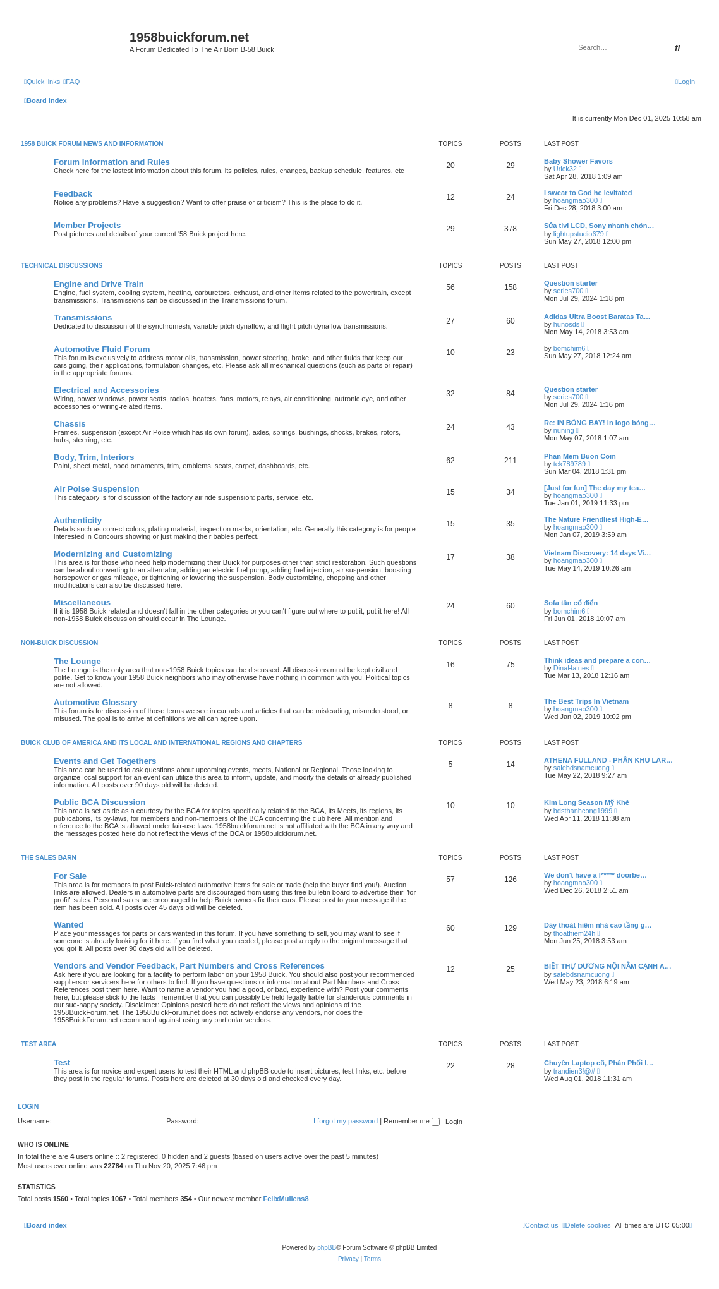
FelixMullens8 (285, 1198)
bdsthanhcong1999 (583, 810)
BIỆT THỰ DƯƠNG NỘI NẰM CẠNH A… (608, 966)
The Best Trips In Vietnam (586, 701)
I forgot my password (345, 1121)
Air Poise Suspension (97, 488)
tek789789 (569, 464)
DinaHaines (571, 668)
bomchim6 (569, 348)
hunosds (566, 324)
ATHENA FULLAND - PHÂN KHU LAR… (608, 760)
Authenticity (78, 520)
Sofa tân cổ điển (571, 603)
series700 (568, 290)
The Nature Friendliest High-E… (596, 519)
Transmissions (83, 317)
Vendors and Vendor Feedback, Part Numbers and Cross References (189, 966)
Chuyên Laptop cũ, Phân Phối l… (598, 1063)
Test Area (38, 1044)
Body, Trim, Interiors (94, 457)
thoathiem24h (574, 933)
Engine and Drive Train (99, 284)
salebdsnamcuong (581, 768)
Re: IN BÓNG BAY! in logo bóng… (600, 423)
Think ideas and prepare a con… (597, 660)
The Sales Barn (48, 857)
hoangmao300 (575, 200)
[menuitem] (71, 81)
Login (28, 1106)
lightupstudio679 (578, 234)
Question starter (571, 283)
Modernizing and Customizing (113, 554)
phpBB (326, 1247)
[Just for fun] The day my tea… (595, 488)
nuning (563, 430)
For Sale (70, 876)
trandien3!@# (574, 1071)
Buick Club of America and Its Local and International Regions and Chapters (161, 742)
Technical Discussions (61, 265)
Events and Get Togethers (105, 761)
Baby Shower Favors (578, 161)
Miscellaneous (82, 602)
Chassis (70, 423)
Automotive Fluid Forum (102, 349)
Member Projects (87, 225)
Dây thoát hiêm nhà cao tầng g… (597, 925)
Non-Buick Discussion (59, 642)
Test (62, 1062)
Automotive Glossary (96, 702)
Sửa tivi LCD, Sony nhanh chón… (599, 225)
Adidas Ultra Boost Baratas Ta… (597, 316)
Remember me (412, 1121)
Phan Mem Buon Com (580, 456)
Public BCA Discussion (99, 802)
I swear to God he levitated (588, 193)
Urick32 (565, 168)
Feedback (73, 193)
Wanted (68, 924)
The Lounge (77, 661)
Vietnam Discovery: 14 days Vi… (597, 553)
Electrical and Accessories (106, 390)
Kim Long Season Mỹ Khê (586, 802)
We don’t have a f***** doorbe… (595, 875)
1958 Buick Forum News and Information (92, 143)
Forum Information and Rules (112, 162)
